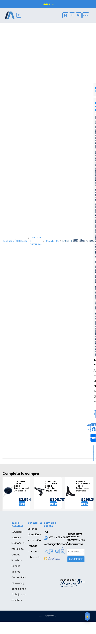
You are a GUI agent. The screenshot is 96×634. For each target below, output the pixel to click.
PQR (46, 531)
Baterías (32, 528)
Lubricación (34, 557)
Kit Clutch (33, 551)
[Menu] (18, 15)
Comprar (22, 504)
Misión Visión (19, 543)
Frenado (32, 546)
